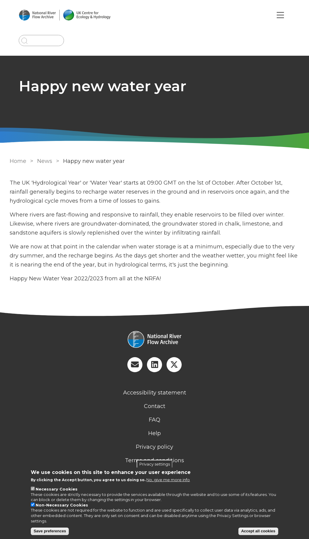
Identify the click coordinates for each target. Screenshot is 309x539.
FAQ (154, 419)
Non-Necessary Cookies (62, 505)
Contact (154, 406)
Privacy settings (154, 464)
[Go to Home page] (64, 15)
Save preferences (49, 531)
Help (154, 433)
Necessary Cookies (57, 489)
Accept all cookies (258, 531)
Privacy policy (154, 447)
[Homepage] (154, 340)
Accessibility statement (154, 392)
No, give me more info (168, 479)
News (44, 161)
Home (18, 161)
